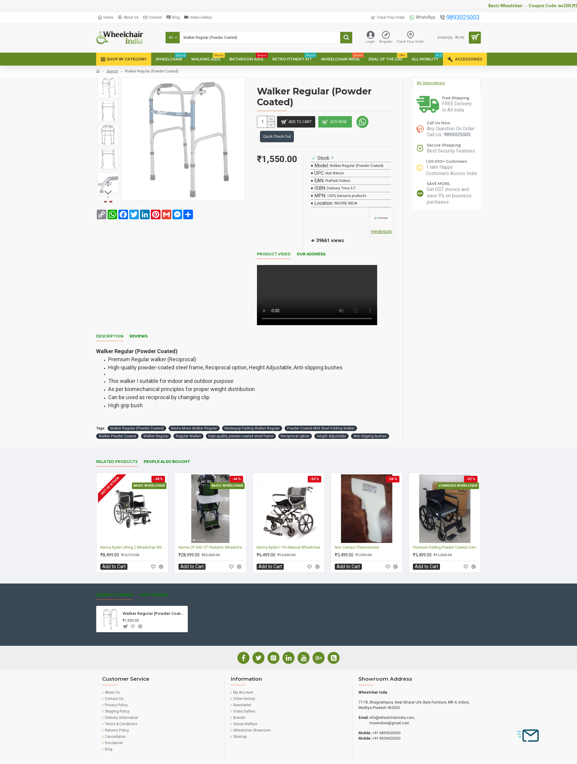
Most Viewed (153, 582)
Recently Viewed (114, 582)
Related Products (117, 448)
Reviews (139, 330)
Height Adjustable (331, 423)
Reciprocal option (295, 423)
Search (112, 71)
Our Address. (311, 255)
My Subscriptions (431, 83)
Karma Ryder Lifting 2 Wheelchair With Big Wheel (133, 534)
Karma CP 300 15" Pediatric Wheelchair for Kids (212, 534)
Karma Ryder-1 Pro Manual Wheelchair (288, 534)
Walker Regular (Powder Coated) (137, 415)
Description (110, 330)
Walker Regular (156, 423)
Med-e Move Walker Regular (194, 415)
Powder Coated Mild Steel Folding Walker (321, 415)
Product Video (274, 255)
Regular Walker (188, 423)
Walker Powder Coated (117, 423)
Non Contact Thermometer (357, 534)
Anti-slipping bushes (370, 423)
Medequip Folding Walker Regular (252, 415)
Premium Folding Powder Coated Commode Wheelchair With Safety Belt (446, 534)
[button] (108, 194)
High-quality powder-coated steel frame (240, 423)
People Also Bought (167, 448)
